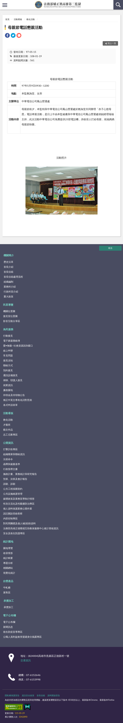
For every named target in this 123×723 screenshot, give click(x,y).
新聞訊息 (8, 626)
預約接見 (8, 370)
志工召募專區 (10, 434)
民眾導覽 (8, 304)
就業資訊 (8, 385)
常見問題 (8, 355)
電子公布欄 (9, 615)
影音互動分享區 (11, 321)
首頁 (7, 19)
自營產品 (8, 581)
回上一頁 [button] (112, 43)
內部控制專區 (10, 518)
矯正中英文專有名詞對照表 (17, 399)
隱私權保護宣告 (12, 695)
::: (2, 2)
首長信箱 (8, 271)
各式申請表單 (10, 404)
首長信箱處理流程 (13, 276)
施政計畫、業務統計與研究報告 (20, 473)
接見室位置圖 (10, 316)
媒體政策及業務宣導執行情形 (18, 498)
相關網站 (8, 567)
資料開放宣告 (53, 695)
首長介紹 (8, 266)
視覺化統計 (9, 572)
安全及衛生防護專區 (14, 533)
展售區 (6, 592)
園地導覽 (8, 548)
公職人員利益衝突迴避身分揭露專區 (22, 636)
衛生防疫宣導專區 (12, 631)
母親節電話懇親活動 (25, 27)
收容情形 (8, 553)
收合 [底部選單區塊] (110, 248)
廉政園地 (8, 390)
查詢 (118, 5)
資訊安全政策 (28, 695)
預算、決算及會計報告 (15, 478)
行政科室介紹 (11, 291)
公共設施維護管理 (12, 493)
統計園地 (8, 541)
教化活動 (30, 19)
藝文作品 (8, 429)
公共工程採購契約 (12, 488)
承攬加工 (9, 600)
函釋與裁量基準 (11, 464)
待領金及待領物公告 (14, 395)
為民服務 (8, 329)
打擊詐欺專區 (10, 449)
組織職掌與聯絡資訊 (14, 454)
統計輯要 (8, 558)
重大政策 (8, 296)
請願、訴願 (9, 483)
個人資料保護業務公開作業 (17, 508)
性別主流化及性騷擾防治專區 (18, 503)
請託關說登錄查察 (12, 513)
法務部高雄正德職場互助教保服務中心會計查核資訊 (30, 528)
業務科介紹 (10, 286)
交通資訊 (25, 660)
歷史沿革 (8, 261)
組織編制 (8, 281)
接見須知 (8, 360)
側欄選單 (4, 5)
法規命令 (8, 459)
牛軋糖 (6, 587)
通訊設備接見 (10, 375)
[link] (7, 36)
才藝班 (6, 424)
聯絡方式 (8, 365)
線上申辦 (8, 350)
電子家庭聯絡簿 (11, 340)
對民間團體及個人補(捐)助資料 (19, 523)
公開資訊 (8, 442)
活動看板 (18, 19)
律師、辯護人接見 (12, 380)
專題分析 (8, 562)
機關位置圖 (9, 311)
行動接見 (8, 335)
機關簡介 (9, 255)
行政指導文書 (10, 469)
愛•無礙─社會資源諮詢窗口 (18, 345)
